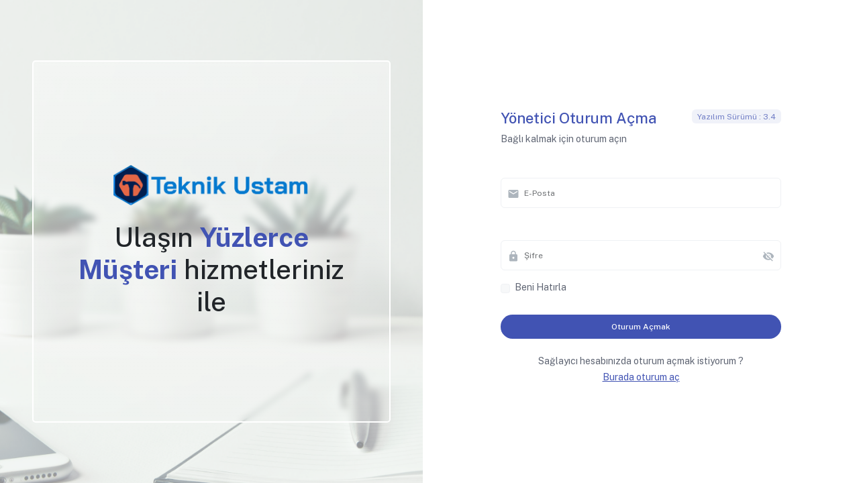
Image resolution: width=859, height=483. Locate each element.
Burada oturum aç (641, 377)
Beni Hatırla (540, 287)
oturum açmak (640, 326)
